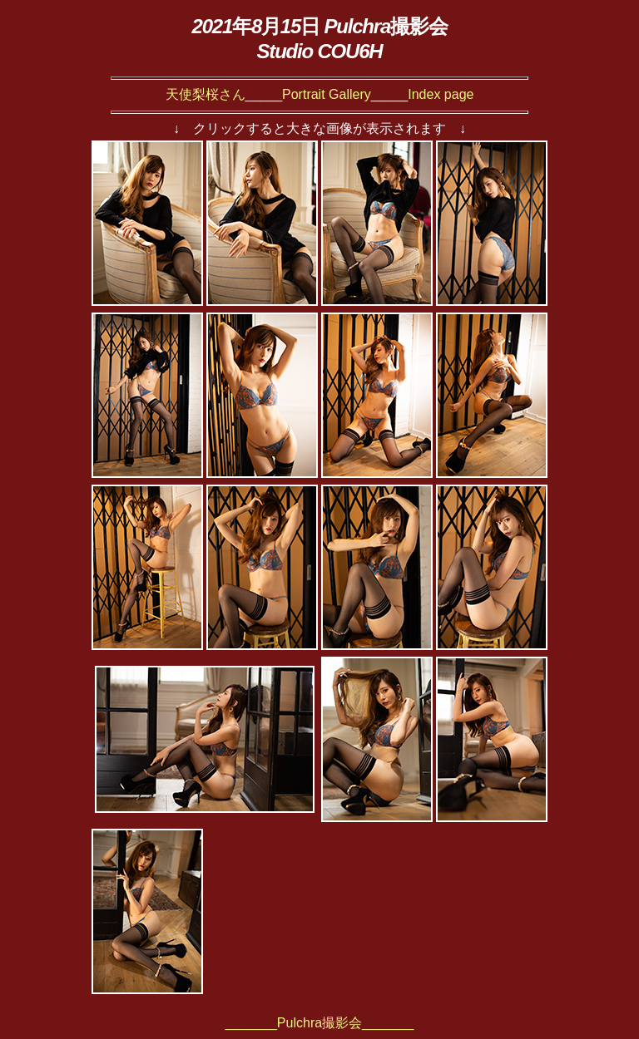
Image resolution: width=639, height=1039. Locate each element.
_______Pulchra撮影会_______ (319, 1023)
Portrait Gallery (326, 94)
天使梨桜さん (205, 94)
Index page (440, 94)
